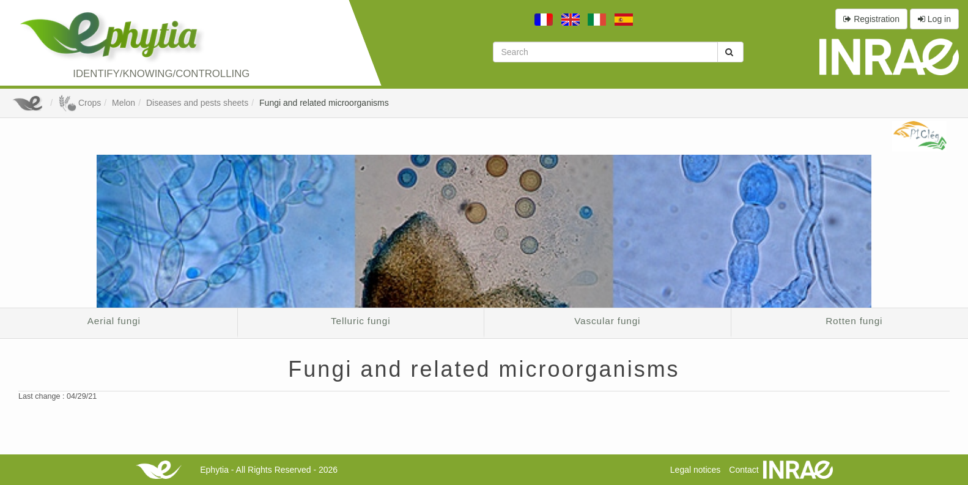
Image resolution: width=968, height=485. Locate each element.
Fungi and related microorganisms (324, 103)
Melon (123, 103)
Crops (79, 103)
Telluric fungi (360, 321)
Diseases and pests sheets (197, 103)
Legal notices (695, 470)
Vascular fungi (607, 321)
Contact (743, 470)
